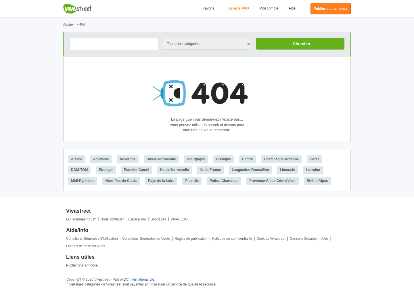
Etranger (106, 170)
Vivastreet (77, 9)
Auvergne (127, 159)
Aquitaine (101, 159)
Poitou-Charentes (224, 181)
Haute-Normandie (174, 170)
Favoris (208, 8)
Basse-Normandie (161, 159)
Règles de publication (191, 239)
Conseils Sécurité (303, 239)
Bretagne (223, 159)
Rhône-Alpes (317, 181)
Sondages (158, 219)
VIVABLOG (179, 219)
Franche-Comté (136, 170)
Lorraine (313, 170)
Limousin (287, 170)
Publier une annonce (82, 265)
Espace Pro (137, 219)
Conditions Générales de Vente (146, 239)
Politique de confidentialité (232, 239)
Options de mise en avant (85, 246)
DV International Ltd (139, 279)
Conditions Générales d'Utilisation (92, 239)
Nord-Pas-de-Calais (121, 181)
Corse (314, 159)
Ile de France (210, 170)
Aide (292, 8)
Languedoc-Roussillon (250, 170)
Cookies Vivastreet (271, 239)
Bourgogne (196, 159)
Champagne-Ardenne (281, 159)
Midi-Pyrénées (82, 181)
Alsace (76, 159)
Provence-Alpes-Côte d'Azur (272, 181)
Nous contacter (112, 219)
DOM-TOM (79, 170)
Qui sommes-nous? (81, 219)
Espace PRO (239, 8)
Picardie (192, 181)
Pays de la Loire (161, 181)
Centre (247, 159)
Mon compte (268, 8)
